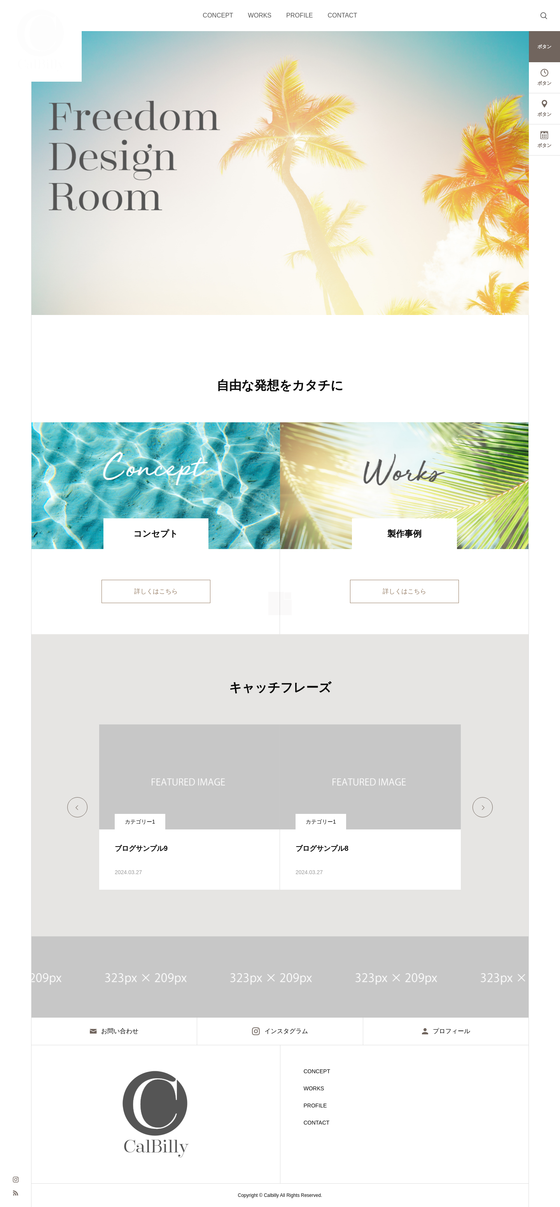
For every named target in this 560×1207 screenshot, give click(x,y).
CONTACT (342, 15)
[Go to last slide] (77, 807)
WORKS (259, 15)
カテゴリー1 (140, 822)
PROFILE (299, 15)
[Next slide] (482, 807)
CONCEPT (218, 15)
